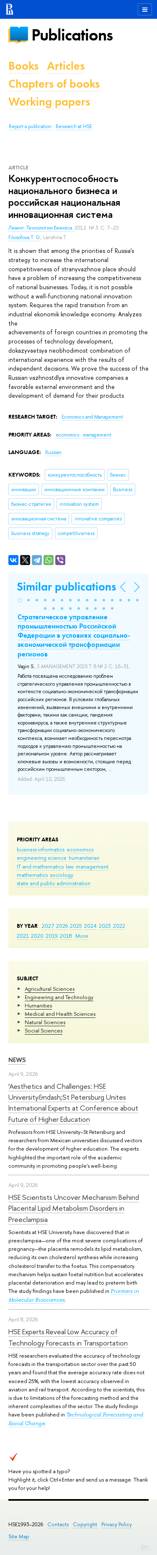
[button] (20, 600)
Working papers (49, 101)
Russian (53, 452)
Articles (66, 65)
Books (23, 65)
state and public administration (53, 883)
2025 (76, 925)
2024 (90, 925)
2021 (23, 935)
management (92, 866)
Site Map (18, 1536)
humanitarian (84, 857)
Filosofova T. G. (24, 237)
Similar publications (66, 586)
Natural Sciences (45, 1022)
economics (80, 849)
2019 (52, 935)
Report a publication (30, 126)
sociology (61, 874)
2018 (66, 935)
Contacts (58, 1524)
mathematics (32, 874)
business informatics (40, 849)
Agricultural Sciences (50, 988)
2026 (62, 925)
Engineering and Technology (59, 997)
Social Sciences (43, 1030)
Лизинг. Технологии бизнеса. (41, 228)
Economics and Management (92, 417)
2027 (48, 925)
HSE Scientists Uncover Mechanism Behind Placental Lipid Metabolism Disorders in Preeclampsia (73, 1208)
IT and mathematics (40, 866)
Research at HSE (74, 126)
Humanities (38, 1005)
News (17, 1059)
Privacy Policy (116, 1524)
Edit (145, 1547)
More (81, 935)
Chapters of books (54, 83)
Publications (72, 34)
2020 (37, 935)
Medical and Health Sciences (60, 1013)
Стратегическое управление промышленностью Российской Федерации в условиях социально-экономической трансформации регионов (74, 635)
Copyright (85, 1524)
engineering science (42, 857)
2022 (119, 925)
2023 (105, 925)
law (70, 866)
